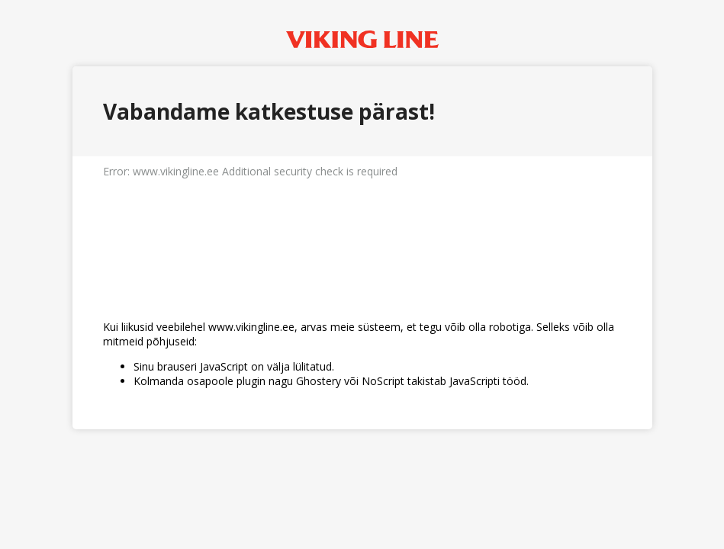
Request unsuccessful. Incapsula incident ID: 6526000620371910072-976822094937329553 (362, 274)
